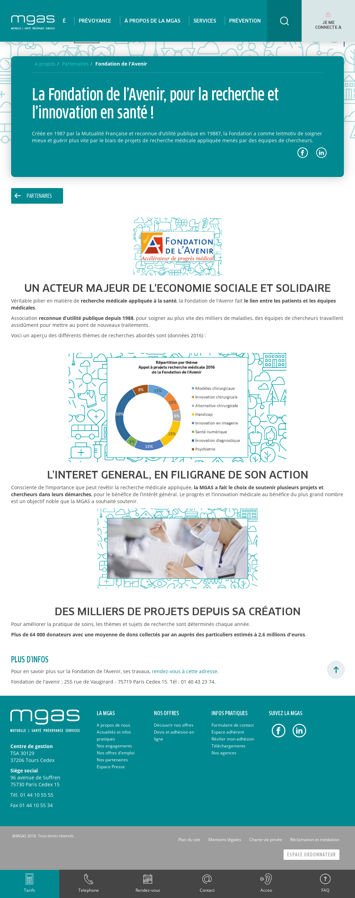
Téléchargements (228, 746)
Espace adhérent (227, 732)
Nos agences (223, 753)
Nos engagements (114, 746)
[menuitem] (95, 21)
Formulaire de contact (232, 725)
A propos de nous (113, 725)
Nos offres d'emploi (116, 753)
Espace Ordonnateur (311, 854)
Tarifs (29, 890)
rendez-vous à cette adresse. (185, 671)
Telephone (88, 890)
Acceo (266, 890)
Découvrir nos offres (173, 725)
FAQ (325, 890)
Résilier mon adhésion (232, 739)
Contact (207, 890)
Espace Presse (111, 767)
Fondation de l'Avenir (121, 63)
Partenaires (39, 196)
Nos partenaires (112, 760)
